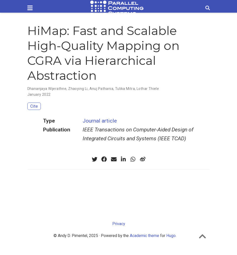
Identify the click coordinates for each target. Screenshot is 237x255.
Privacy (118, 223)
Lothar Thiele (148, 89)
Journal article (100, 121)
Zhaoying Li (78, 89)
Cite (34, 106)
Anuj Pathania (101, 89)
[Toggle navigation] (30, 8)
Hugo (171, 235)
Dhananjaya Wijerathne (47, 89)
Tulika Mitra (125, 89)
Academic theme (144, 235)
